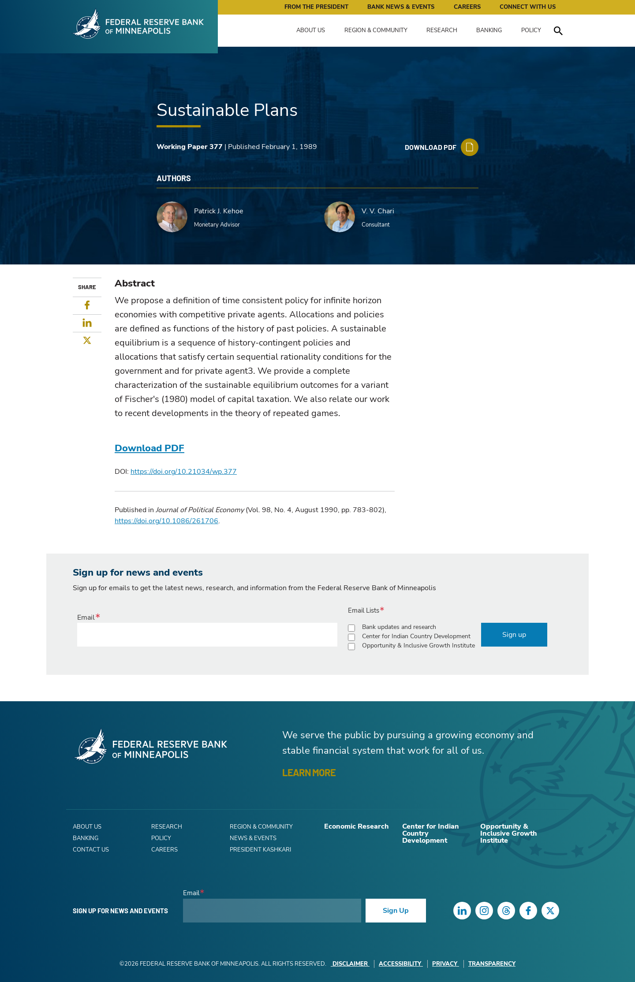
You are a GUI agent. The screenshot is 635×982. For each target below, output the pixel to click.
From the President (316, 7)
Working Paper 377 (190, 147)
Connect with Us (528, 7)
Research (441, 30)
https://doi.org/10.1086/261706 (166, 521)
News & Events (253, 838)
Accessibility (401, 964)
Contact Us (91, 850)
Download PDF (149, 448)
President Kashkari (260, 850)
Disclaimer (350, 964)
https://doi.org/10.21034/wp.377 (184, 471)
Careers (467, 7)
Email (86, 617)
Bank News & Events (400, 7)
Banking (489, 30)
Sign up (514, 635)
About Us (310, 30)
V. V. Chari (378, 211)
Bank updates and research (399, 627)
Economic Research (356, 826)
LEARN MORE (309, 772)
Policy (531, 30)
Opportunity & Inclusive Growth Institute (418, 645)
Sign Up (396, 910)
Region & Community (375, 30)
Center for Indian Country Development (416, 636)
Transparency (491, 964)
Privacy (445, 964)
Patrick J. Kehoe (218, 211)
